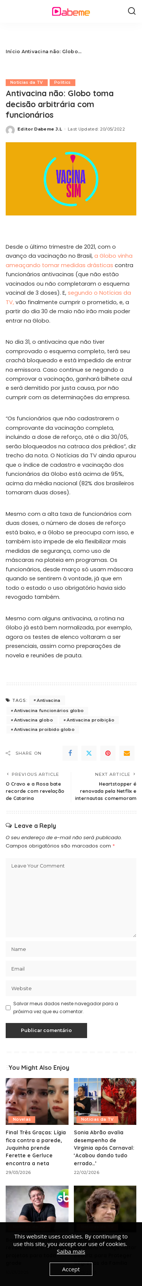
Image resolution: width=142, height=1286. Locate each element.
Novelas (22, 1119)
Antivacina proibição (90, 720)
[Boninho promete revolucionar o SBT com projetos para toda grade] (37, 1209)
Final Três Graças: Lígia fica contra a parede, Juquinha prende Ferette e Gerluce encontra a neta (36, 1147)
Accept (71, 1269)
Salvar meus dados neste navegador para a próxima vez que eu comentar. (65, 1007)
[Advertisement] (108, 51)
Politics (62, 82)
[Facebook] (70, 753)
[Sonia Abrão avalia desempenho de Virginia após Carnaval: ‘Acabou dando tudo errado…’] (105, 1101)
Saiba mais (71, 1251)
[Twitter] (89, 753)
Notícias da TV (26, 82)
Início (13, 51)
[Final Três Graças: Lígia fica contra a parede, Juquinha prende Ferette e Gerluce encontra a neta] (37, 1101)
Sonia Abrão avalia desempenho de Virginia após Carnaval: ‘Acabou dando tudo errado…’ (104, 1147)
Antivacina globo (33, 720)
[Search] (131, 11)
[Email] (126, 753)
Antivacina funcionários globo (49, 710)
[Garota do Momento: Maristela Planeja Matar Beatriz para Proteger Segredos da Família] (105, 1209)
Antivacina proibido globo (44, 729)
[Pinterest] (107, 753)
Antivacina (48, 700)
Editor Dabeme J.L (39, 129)
